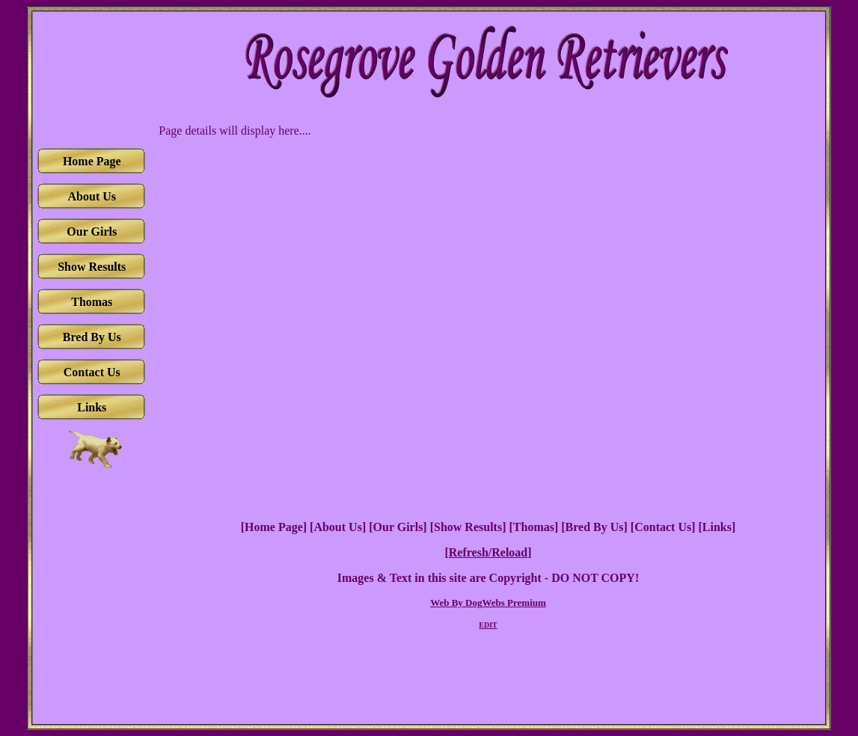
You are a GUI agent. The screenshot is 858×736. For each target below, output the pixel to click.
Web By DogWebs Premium (488, 602)
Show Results (468, 527)
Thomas (533, 527)
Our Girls (398, 527)
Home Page (274, 527)
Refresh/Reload (488, 552)
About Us (337, 527)
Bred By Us (595, 527)
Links (717, 527)
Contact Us (662, 527)
